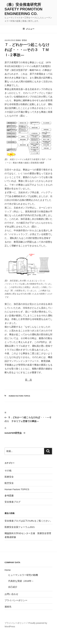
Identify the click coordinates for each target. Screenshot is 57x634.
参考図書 (9, 495)
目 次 (28, 379)
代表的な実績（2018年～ (21, 581)
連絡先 (8, 606)
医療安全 (9, 476)
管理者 (24, 40)
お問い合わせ (11, 594)
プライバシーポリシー (16, 600)
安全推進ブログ (13, 502)
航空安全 (9, 483)
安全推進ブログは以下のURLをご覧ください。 (28, 520)
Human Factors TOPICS (19, 396)
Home (8, 570)
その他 (8, 470)
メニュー (28, 29)
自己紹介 (12, 587)
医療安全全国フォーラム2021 (20, 527)
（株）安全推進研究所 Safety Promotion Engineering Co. (25, 9)
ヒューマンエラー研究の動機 (23, 575)
